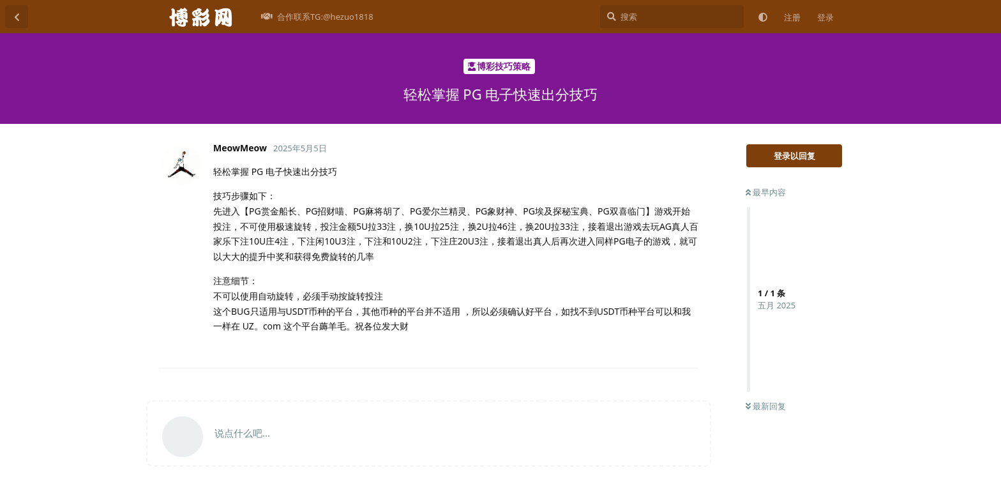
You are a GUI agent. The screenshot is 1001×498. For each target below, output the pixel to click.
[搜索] (672, 16)
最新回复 (766, 406)
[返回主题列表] (16, 16)
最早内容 (766, 192)
